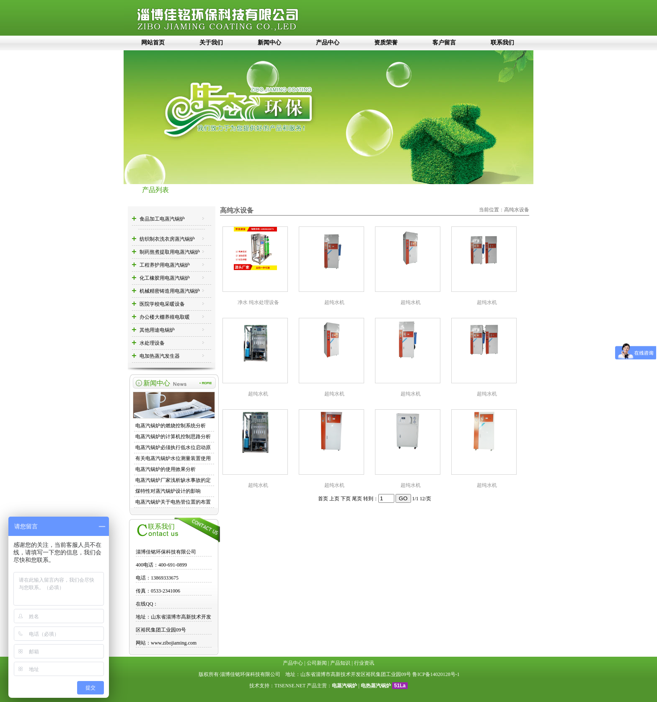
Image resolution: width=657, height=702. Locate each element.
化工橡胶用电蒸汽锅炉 (165, 278)
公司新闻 (317, 663)
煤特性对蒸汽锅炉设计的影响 (168, 491)
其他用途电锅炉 (157, 330)
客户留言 (444, 42)
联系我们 (502, 42)
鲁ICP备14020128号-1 (436, 674)
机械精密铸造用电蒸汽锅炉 (170, 291)
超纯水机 (334, 302)
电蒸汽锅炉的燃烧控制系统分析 (170, 426)
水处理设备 (152, 343)
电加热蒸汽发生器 (160, 356)
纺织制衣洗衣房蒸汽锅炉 (167, 239)
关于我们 (211, 42)
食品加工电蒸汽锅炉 (162, 219)
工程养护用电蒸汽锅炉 (165, 265)
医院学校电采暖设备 (162, 304)
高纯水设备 (516, 210)
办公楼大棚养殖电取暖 (165, 317)
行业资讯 (364, 663)
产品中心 (327, 42)
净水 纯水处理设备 (258, 302)
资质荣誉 (386, 42)
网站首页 (153, 42)
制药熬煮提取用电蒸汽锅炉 (170, 252)
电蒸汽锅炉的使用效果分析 (165, 469)
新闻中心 (269, 42)
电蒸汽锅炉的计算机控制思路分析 (173, 436)
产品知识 (340, 663)
